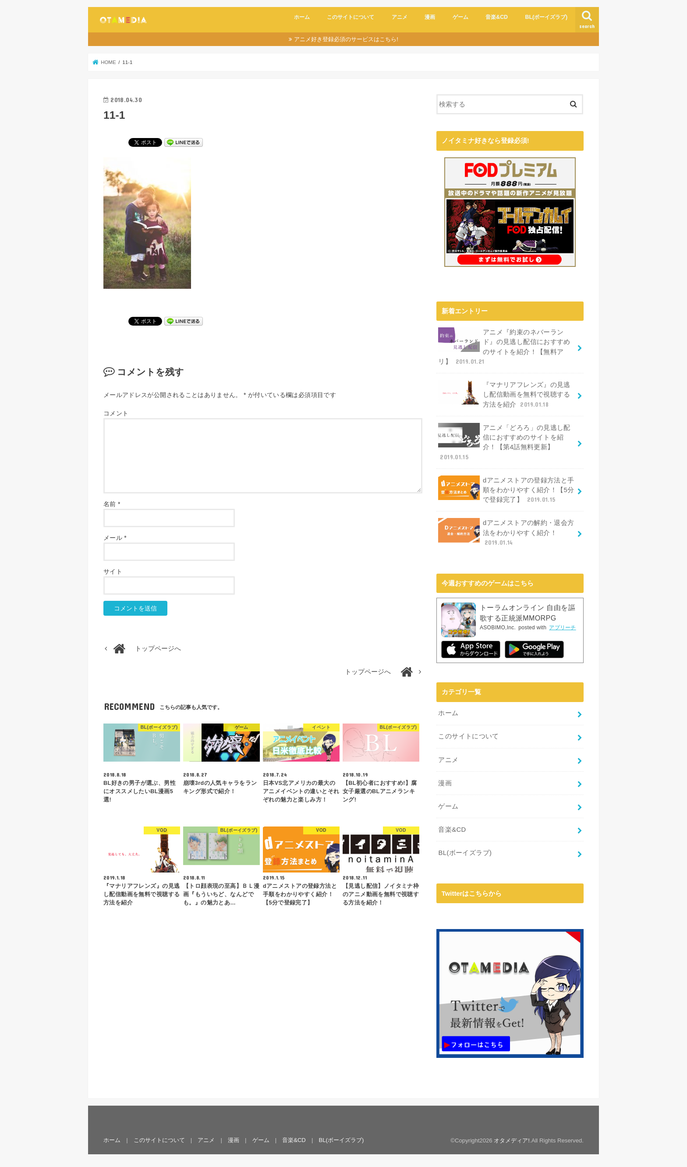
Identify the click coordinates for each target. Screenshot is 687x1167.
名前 (111, 503)
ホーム (302, 17)
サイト (112, 571)
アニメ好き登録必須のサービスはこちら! (346, 39)
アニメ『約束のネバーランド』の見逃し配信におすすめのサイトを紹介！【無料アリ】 (504, 346)
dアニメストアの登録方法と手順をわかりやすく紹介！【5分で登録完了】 (506, 489)
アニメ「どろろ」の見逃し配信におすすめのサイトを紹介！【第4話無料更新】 (504, 441)
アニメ (399, 17)
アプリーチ (562, 627)
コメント (115, 413)
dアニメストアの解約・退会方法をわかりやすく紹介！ (506, 531)
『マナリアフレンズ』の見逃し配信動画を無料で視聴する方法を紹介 (504, 394)
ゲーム (460, 17)
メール (115, 537)
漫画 (430, 17)
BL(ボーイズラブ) (546, 17)
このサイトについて (350, 17)
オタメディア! (512, 1138)
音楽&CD (496, 17)
